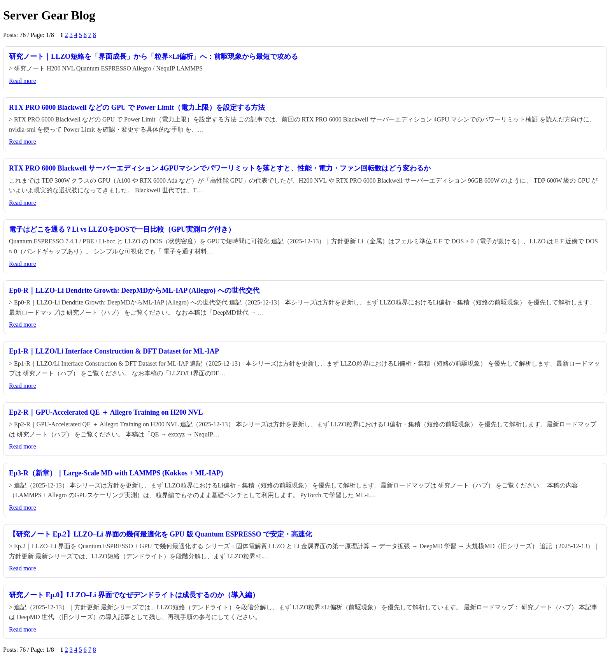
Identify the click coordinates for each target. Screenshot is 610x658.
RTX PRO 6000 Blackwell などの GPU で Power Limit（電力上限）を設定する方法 (137, 107)
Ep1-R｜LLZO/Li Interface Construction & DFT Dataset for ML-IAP (114, 351)
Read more (22, 80)
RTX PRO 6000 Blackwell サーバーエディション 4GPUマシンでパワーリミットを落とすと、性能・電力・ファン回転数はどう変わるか (220, 168)
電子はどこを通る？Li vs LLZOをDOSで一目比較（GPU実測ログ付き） (122, 229)
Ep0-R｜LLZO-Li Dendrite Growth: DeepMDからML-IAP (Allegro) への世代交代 (134, 290)
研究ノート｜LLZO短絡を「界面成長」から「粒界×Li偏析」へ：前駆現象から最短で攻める (153, 56)
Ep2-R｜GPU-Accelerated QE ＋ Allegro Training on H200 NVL (106, 412)
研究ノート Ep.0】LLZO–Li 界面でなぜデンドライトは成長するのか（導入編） (134, 595)
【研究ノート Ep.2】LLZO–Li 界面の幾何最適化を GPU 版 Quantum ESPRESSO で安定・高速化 (160, 534)
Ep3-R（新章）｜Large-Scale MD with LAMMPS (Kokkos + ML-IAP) (116, 473)
